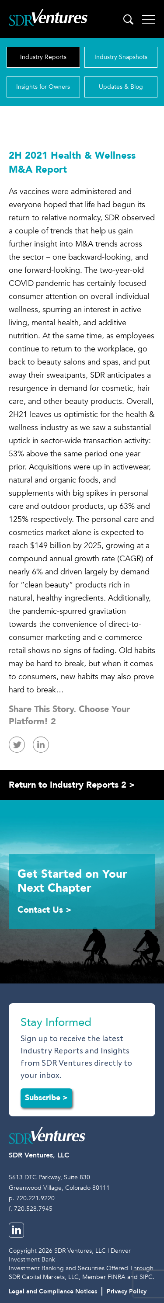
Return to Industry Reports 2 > (72, 785)
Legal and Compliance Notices (53, 1291)
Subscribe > (46, 1097)
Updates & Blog (121, 87)
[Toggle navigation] (148, 19)
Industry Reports (43, 57)
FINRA (117, 1277)
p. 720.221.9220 (32, 1198)
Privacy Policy (127, 1291)
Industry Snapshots (120, 57)
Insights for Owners (43, 87)
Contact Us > (44, 910)
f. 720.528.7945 (30, 1209)
